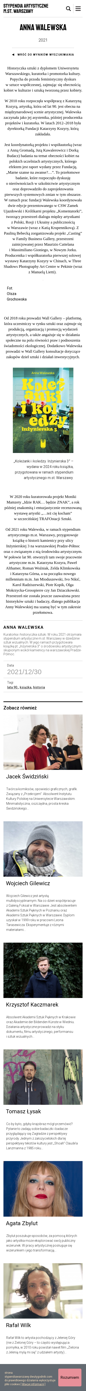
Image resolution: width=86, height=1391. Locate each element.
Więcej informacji (33, 1384)
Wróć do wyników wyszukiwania (45, 54)
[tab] (68, 8)
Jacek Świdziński (27, 802)
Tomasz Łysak (23, 1137)
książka (25, 713)
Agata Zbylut (22, 1249)
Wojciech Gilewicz (28, 909)
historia (39, 713)
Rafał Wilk (18, 1351)
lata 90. (12, 713)
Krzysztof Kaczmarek (32, 1031)
